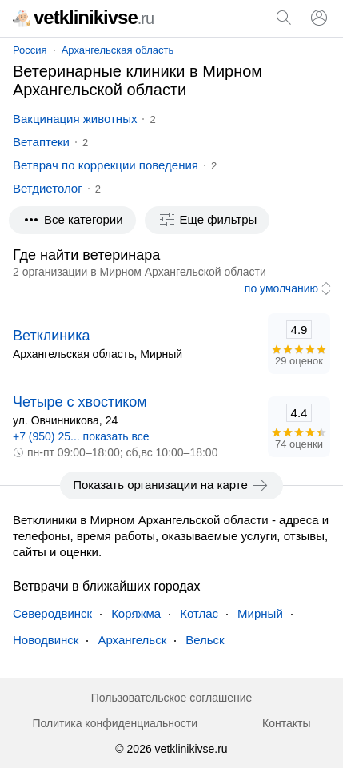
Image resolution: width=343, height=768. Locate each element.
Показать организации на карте (171, 485)
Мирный (260, 613)
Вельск (204, 640)
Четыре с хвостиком (80, 402)
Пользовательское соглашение (172, 697)
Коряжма (136, 613)
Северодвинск (52, 613)
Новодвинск (45, 640)
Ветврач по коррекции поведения (105, 165)
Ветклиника (51, 336)
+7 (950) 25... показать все (81, 436)
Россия (30, 50)
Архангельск (132, 640)
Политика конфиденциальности (114, 723)
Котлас (199, 613)
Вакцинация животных (75, 118)
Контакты (286, 723)
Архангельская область (118, 50)
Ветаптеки (41, 142)
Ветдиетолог (47, 188)
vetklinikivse (83, 17)
